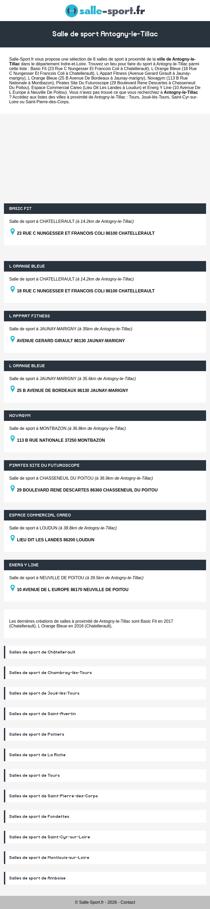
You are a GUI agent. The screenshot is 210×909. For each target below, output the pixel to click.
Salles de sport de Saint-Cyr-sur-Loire (49, 837)
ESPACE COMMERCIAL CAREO (40, 515)
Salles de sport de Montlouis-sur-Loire (49, 858)
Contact (128, 902)
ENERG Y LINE (24, 565)
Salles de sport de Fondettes (39, 816)
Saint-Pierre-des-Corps (47, 102)
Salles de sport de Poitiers (36, 734)
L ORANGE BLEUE (27, 266)
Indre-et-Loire (73, 64)
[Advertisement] (105, 158)
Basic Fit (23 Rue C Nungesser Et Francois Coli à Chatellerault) (89, 68)
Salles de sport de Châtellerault (42, 652)
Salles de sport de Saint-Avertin (42, 714)
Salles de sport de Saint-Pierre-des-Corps (53, 796)
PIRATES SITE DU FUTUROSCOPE (44, 465)
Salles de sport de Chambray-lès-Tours (50, 673)
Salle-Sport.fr (21, 59)
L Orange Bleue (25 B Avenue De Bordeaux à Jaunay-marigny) (86, 78)
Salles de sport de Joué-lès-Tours (44, 693)
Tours (134, 97)
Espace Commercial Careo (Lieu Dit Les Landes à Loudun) (86, 87)
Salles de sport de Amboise (37, 878)
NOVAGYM (19, 416)
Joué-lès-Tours (155, 97)
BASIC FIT (20, 209)
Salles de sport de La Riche (37, 755)
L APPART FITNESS (29, 316)
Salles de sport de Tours (34, 775)
